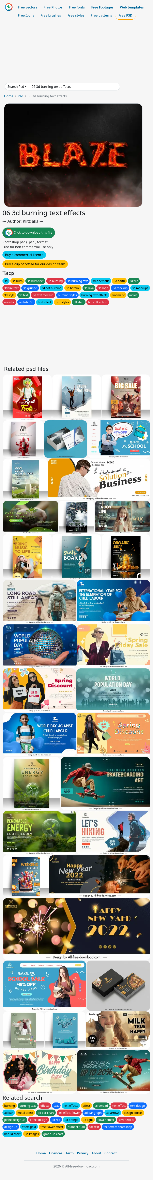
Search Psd (15, 86)
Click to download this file (28, 233)
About (96, 1153)
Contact (110, 1153)
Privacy (82, 1153)
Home (8, 96)
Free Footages (102, 7)
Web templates (132, 7)
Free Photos (53, 7)
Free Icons (26, 15)
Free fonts (77, 7)
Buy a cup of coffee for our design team (35, 264)
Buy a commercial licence (24, 255)
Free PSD (125, 15)
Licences (55, 1153)
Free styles (75, 15)
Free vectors (27, 7)
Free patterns (101, 15)
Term (70, 1153)
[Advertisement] (76, 51)
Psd (20, 96)
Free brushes (51, 15)
